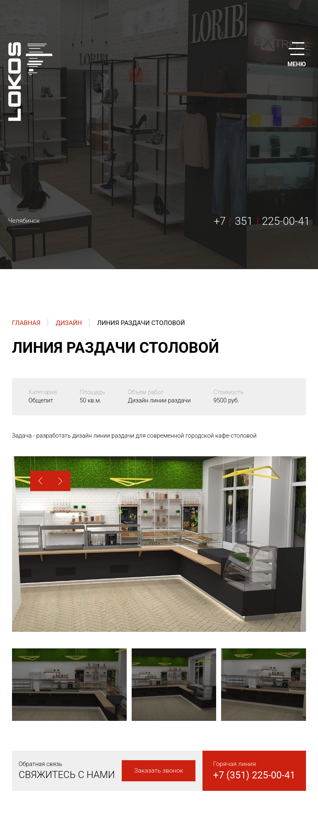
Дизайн (68, 323)
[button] (40, 481)
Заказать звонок (158, 770)
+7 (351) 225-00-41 (254, 775)
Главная (26, 323)
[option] (159, 544)
